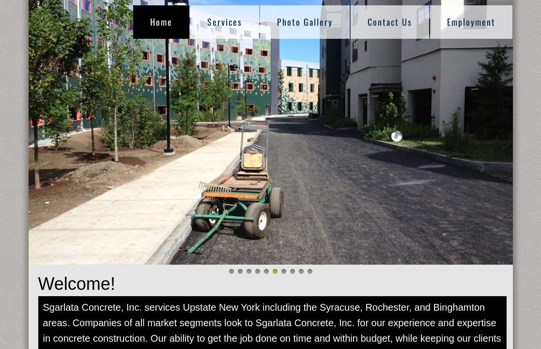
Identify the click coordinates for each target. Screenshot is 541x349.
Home (161, 22)
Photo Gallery (305, 22)
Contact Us (390, 22)
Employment (471, 22)
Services (224, 22)
